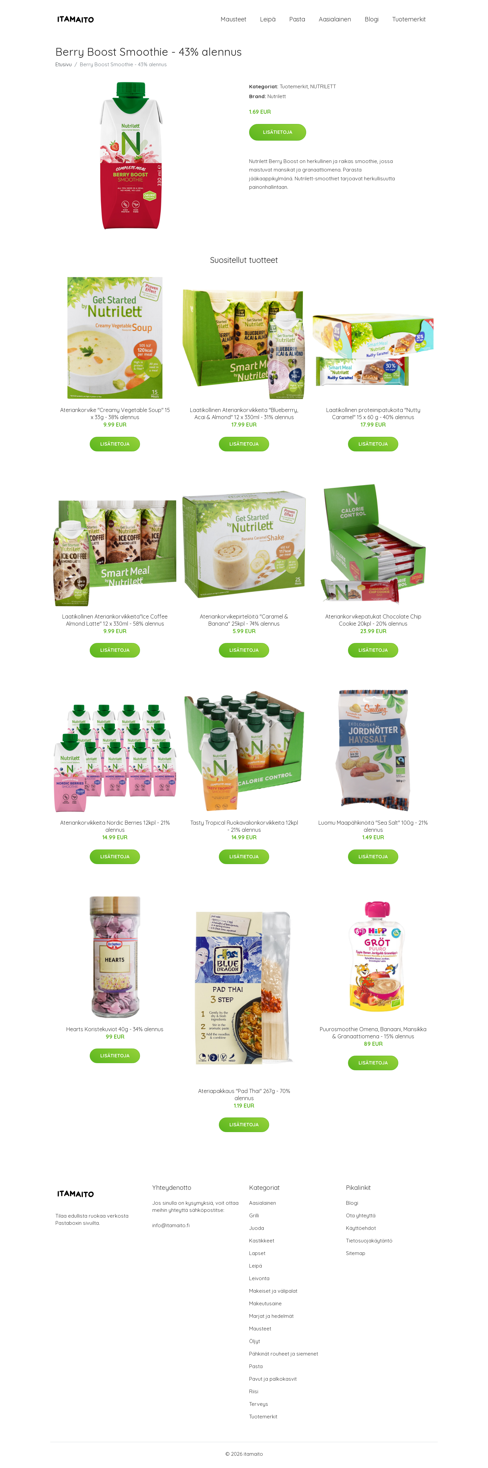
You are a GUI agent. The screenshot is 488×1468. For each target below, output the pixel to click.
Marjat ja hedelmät (271, 1318)
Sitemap (355, 1255)
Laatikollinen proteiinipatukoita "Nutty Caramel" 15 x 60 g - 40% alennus (373, 416)
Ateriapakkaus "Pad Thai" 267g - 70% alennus (244, 1097)
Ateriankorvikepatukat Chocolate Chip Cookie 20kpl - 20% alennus (373, 622)
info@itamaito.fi (171, 1227)
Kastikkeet (261, 1243)
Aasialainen (335, 20)
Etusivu (63, 67)
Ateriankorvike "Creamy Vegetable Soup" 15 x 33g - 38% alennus (115, 416)
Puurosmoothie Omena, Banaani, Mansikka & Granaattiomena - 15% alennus (373, 1035)
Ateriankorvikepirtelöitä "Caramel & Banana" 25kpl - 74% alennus (244, 622)
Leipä (268, 20)
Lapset (257, 1255)
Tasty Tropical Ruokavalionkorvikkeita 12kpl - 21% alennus (244, 829)
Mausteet (233, 20)
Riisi (253, 1394)
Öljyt (254, 1343)
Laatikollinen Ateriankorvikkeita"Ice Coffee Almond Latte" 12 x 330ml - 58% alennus (115, 622)
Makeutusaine (265, 1306)
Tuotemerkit (409, 20)
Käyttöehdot (361, 1230)
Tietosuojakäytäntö (369, 1243)
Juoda (256, 1230)
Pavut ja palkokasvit (273, 1381)
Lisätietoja (277, 134)
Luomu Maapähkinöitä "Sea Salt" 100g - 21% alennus (373, 829)
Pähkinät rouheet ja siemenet (283, 1356)
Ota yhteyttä (361, 1218)
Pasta (297, 20)
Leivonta (259, 1280)
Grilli (254, 1218)
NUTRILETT (323, 89)
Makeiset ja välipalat (273, 1293)
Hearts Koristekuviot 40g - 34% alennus (114, 1031)
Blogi (372, 20)
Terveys (258, 1406)
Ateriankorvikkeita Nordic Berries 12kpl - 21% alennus (115, 829)
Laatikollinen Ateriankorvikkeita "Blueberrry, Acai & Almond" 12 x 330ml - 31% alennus (244, 416)
